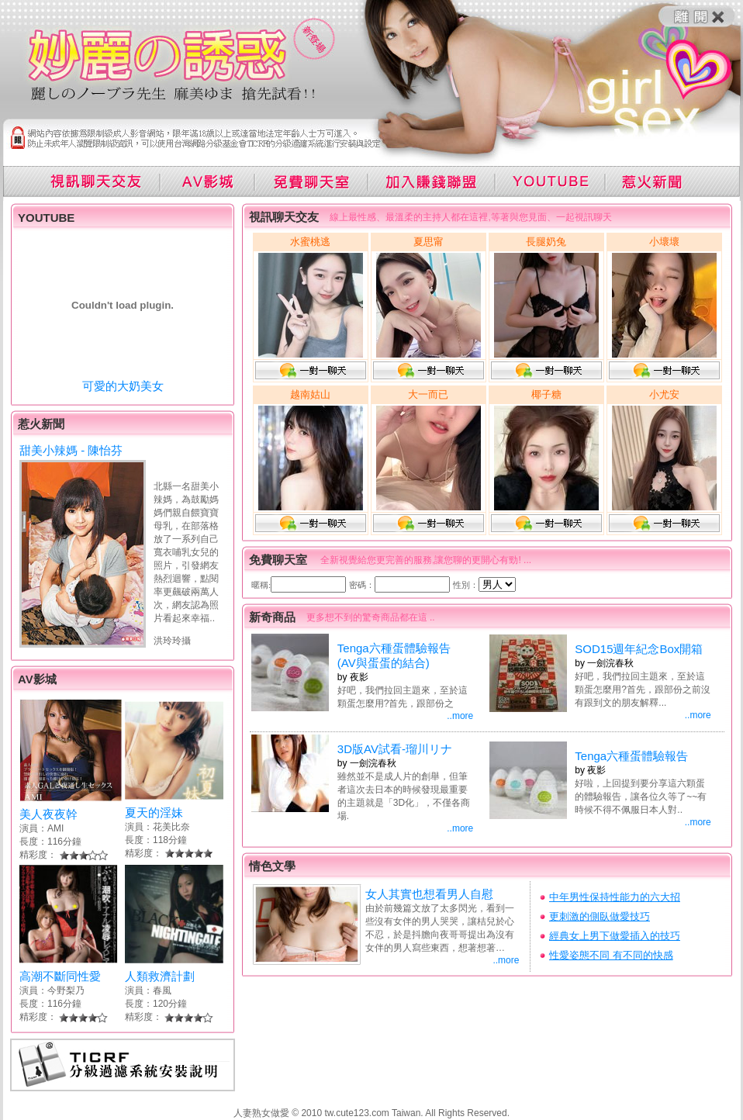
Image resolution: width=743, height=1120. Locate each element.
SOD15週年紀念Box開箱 (639, 648)
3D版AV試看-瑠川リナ (394, 748)
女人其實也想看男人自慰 (429, 893)
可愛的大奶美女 (123, 385)
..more (460, 715)
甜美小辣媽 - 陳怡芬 (71, 450)
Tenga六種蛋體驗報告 (631, 755)
